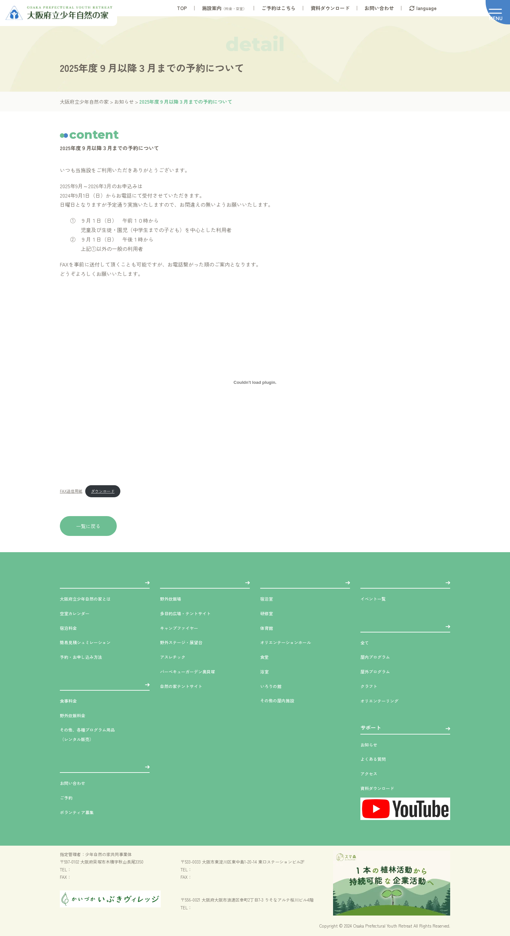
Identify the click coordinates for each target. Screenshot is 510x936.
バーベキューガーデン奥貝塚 (194, 671)
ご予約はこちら (279, 8)
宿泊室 (268, 598)
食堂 (265, 656)
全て (365, 642)
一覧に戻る (88, 526)
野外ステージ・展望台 (186, 642)
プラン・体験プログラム (389, 625)
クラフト (370, 686)
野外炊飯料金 (75, 715)
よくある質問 (376, 758)
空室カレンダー (78, 613)
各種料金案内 (75, 683)
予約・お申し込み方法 (86, 656)
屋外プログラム (378, 671)
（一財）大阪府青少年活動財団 (210, 892)
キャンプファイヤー (183, 627)
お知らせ (370, 744)
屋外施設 (170, 581)
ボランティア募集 (80, 812)
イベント (370, 581)
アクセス (370, 773)
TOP (182, 8)
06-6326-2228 (203, 869)
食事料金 (70, 700)
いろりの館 (273, 686)
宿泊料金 (70, 627)
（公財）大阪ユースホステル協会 (212, 854)
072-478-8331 (82, 869)
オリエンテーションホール (291, 642)
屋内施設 (270, 581)
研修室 (268, 613)
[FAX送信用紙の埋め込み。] (255, 382)
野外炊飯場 (173, 598)
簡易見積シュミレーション (91, 642)
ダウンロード (102, 491)
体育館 (268, 627)
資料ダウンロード (330, 8)
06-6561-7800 (204, 907)
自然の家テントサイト (186, 686)
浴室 (265, 671)
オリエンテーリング (383, 700)
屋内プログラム (378, 656)
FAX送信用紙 (71, 491)
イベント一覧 (376, 598)
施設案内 (224, 8)
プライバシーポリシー (81, 926)
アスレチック (175, 656)
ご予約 (67, 797)
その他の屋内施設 (281, 700)
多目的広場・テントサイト (191, 613)
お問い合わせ (379, 8)
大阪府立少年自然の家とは (91, 598)
